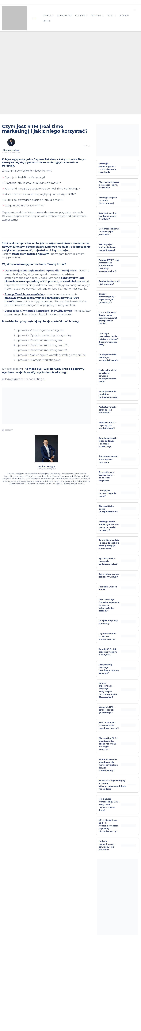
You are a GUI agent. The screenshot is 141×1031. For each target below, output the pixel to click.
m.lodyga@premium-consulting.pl (23, 379)
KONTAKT (124, 15)
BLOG (111, 15)
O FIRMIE (81, 15)
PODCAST (97, 15)
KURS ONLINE (64, 15)
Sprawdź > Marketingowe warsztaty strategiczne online (51, 355)
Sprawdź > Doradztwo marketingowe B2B (42, 345)
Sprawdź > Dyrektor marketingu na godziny (44, 335)
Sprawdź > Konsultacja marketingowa (40, 330)
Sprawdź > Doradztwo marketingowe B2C (42, 350)
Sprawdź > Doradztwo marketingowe (40, 340)
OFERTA (48, 15)
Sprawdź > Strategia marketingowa (39, 360)
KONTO (46, 21)
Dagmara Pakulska (45, 159)
